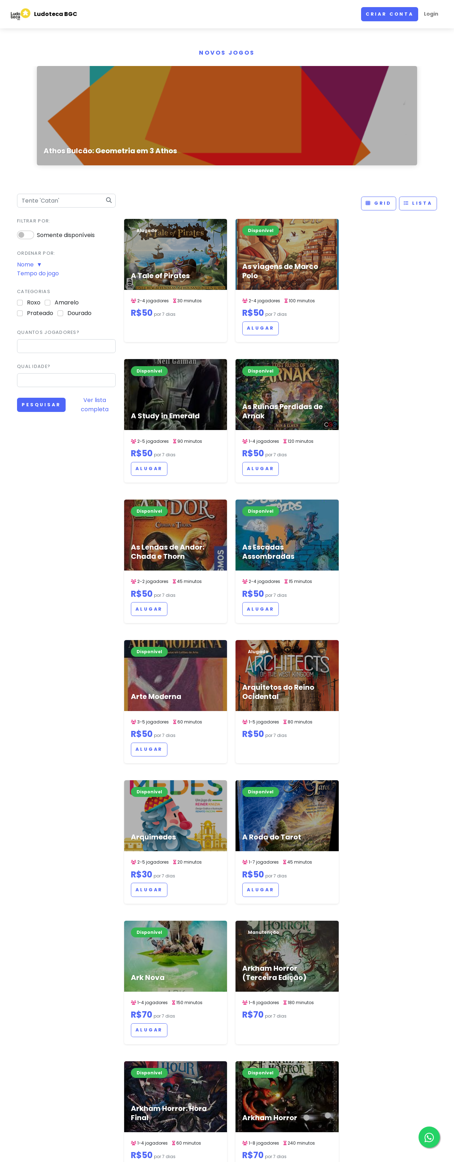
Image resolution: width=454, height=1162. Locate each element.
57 (321, 951)
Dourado (79, 313)
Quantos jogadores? (48, 332)
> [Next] (335, 951)
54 (293, 951)
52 (262, 951)
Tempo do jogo (38, 273)
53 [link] (277, 951)
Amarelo (67, 302)
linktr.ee (310, 1041)
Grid (379, 203)
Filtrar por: (33, 221)
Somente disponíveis (66, 235)
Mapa (307, 1032)
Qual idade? (33, 366)
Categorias (33, 291)
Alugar (229, 336)
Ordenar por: (36, 253)
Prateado (40, 313)
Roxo (33, 302)
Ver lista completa (95, 404)
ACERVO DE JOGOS (287, 1145)
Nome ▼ (29, 264)
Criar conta (390, 14)
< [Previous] (225, 951)
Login (431, 13)
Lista (418, 203)
